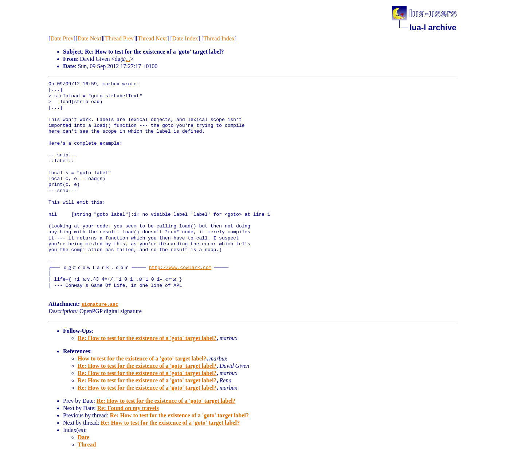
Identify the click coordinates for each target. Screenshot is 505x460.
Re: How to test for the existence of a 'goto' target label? (147, 338)
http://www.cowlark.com (180, 268)
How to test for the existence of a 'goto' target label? (142, 358)
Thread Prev (119, 38)
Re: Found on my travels (128, 408)
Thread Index (219, 38)
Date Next (89, 38)
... (128, 59)
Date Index (185, 38)
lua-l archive (433, 27)
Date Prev (62, 38)
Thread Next (152, 38)
